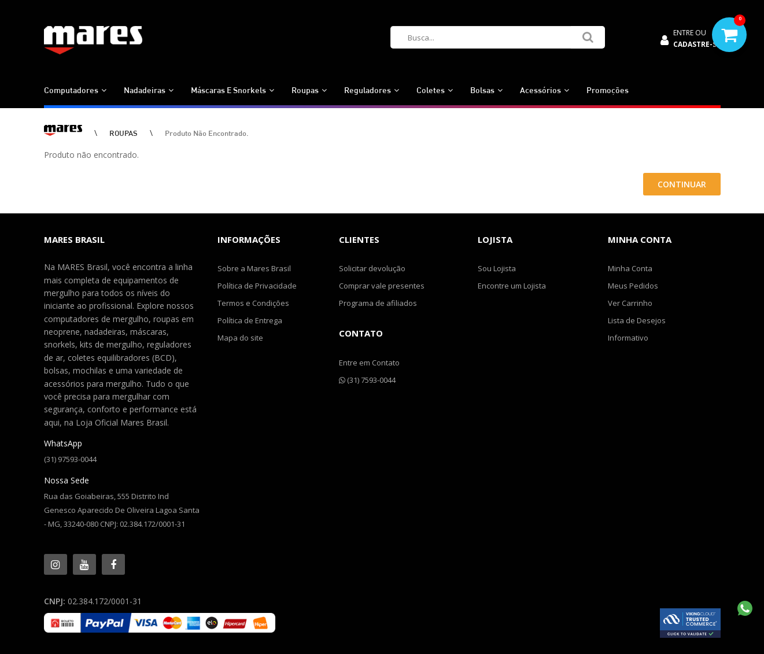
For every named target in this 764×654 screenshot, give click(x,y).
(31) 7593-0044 (367, 380)
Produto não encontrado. (207, 133)
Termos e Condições (253, 303)
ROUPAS (123, 133)
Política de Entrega (249, 320)
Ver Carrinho (630, 303)
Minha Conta (630, 268)
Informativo (628, 337)
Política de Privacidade (257, 285)
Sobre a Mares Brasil (254, 268)
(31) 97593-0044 (70, 459)
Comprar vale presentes (382, 285)
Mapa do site (240, 337)
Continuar (682, 184)
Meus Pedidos (633, 285)
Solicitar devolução (372, 268)
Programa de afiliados (378, 303)
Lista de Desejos (637, 320)
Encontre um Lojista (512, 285)
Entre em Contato (369, 362)
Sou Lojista (497, 268)
